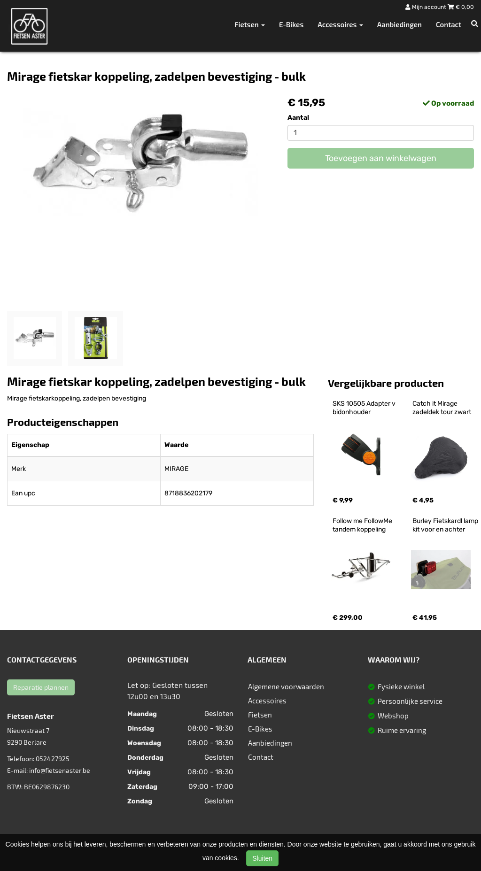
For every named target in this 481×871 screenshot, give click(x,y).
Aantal (298, 118)
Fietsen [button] (249, 24)
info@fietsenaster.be (59, 770)
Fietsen (260, 714)
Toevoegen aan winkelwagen (380, 158)
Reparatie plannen (41, 687)
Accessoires (267, 700)
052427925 (53, 759)
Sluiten (262, 858)
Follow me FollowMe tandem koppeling (363, 525)
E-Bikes (291, 24)
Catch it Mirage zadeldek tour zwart (441, 408)
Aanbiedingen (399, 24)
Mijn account (426, 7)
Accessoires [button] (340, 24)
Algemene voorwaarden (286, 686)
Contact (448, 24)
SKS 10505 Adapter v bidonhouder (365, 408)
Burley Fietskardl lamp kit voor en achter (446, 525)
